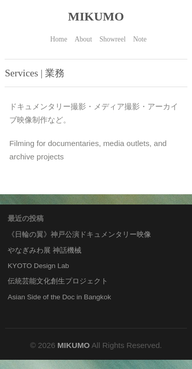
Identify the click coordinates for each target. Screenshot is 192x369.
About (83, 39)
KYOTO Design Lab (38, 266)
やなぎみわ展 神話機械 (44, 250)
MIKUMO (96, 16)
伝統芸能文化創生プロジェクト (58, 281)
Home (58, 39)
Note (139, 39)
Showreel (112, 39)
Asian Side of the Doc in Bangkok (59, 297)
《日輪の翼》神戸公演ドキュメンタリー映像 (79, 234)
